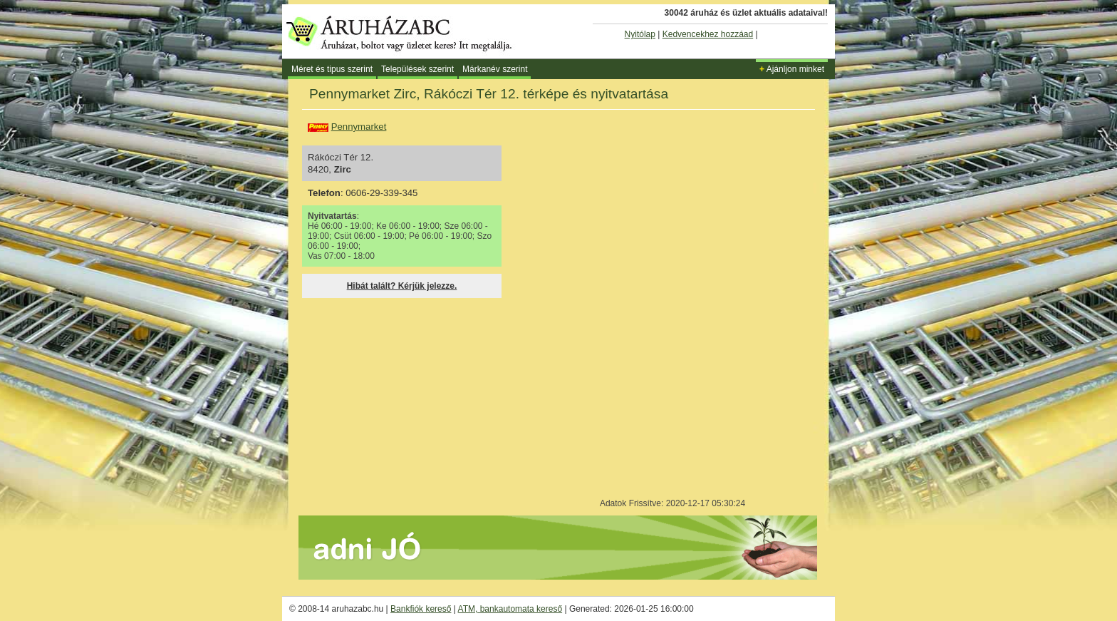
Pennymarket (359, 126)
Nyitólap (640, 34)
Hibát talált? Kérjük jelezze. (402, 286)
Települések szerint (417, 69)
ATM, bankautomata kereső (510, 609)
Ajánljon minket (791, 69)
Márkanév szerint (494, 69)
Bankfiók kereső (420, 609)
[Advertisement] (414, 394)
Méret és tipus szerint (332, 69)
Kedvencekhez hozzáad (708, 34)
